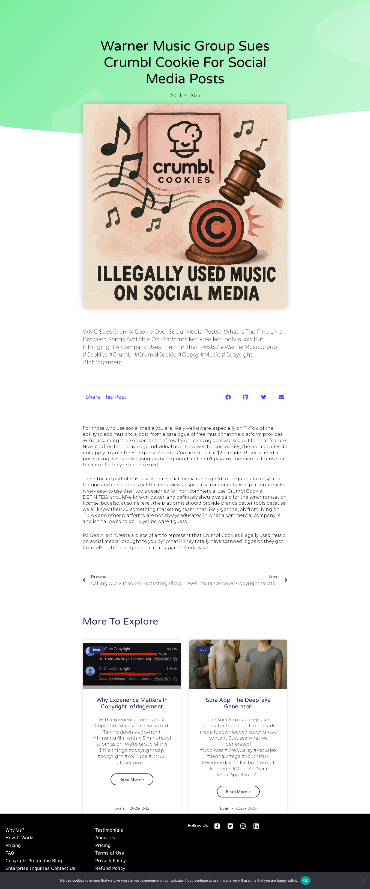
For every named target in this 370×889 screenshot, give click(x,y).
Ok (305, 880)
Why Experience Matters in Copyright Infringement (132, 703)
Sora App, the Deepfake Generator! (238, 703)
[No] (363, 880)
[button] (228, 397)
